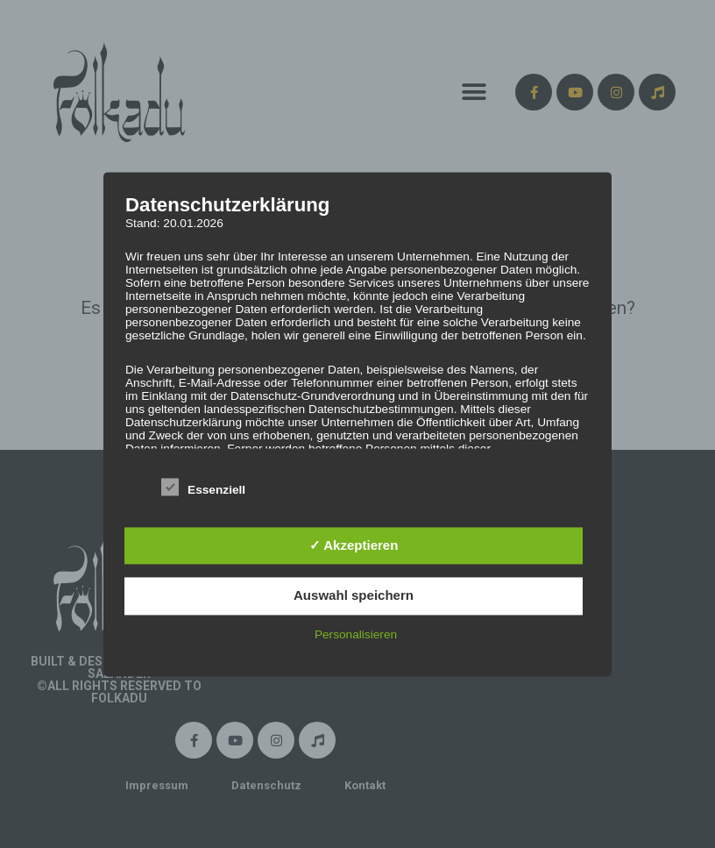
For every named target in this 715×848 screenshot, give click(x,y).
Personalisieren (356, 634)
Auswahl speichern (354, 595)
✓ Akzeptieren (354, 545)
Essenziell (203, 486)
